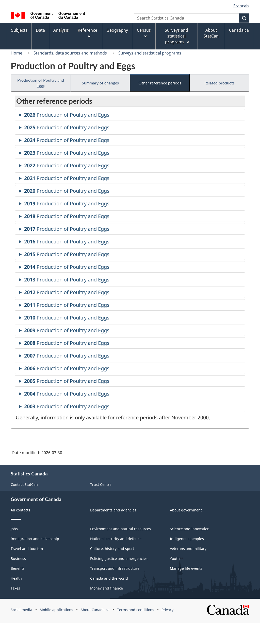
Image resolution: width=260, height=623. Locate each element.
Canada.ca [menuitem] (239, 30)
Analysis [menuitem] (61, 30)
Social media (21, 609)
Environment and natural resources (120, 528)
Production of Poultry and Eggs (40, 83)
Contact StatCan (24, 484)
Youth (175, 558)
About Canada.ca (94, 609)
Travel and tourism (27, 548)
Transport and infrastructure (114, 568)
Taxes (15, 588)
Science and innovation (189, 528)
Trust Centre (100, 484)
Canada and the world (109, 578)
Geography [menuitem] (117, 30)
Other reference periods (159, 82)
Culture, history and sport (112, 548)
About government (186, 510)
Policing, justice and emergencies (119, 558)
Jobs (14, 528)
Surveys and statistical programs (149, 53)
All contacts (20, 510)
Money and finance (106, 588)
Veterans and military (188, 548)
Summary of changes (100, 82)
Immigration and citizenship (35, 538)
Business (18, 558)
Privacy (167, 609)
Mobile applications (56, 609)
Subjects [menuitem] (19, 30)
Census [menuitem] (144, 32)
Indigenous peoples (187, 538)
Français (241, 6)
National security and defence (115, 538)
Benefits (18, 568)
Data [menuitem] (40, 30)
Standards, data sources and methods (70, 53)
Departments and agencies (113, 510)
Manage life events (186, 568)
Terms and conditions (135, 609)
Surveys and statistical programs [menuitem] (177, 36)
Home (16, 53)
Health (16, 578)
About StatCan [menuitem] (211, 33)
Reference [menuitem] (87, 32)
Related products (219, 82)
